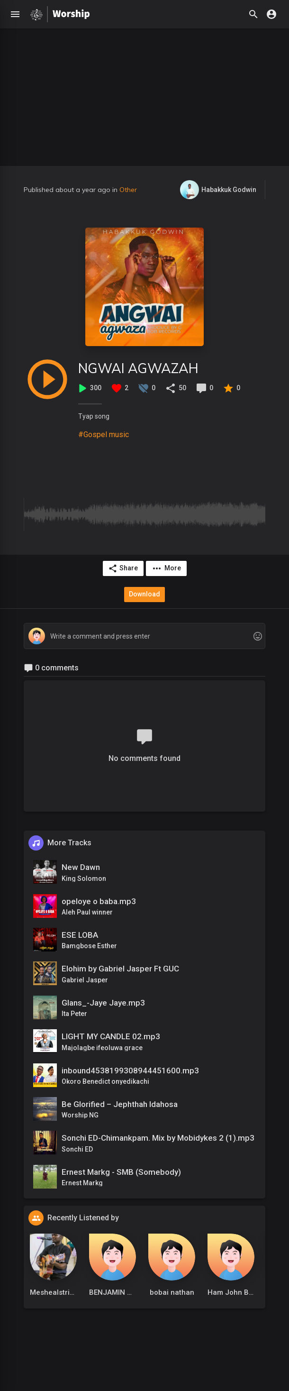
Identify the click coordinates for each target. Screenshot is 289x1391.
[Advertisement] (144, 94)
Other (128, 189)
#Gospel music (103, 434)
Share (123, 568)
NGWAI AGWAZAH (138, 368)
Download (144, 594)
